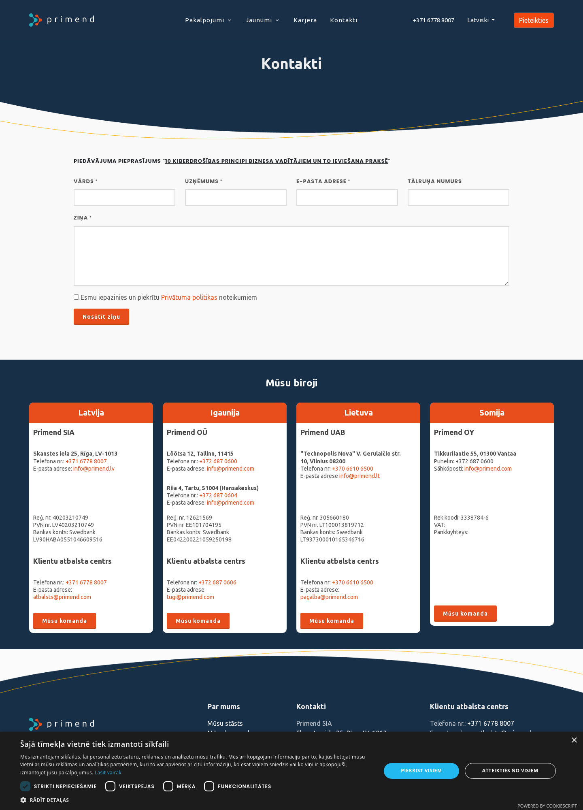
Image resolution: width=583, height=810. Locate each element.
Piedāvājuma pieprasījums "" (232, 161)
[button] (195, 800)
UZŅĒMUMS (204, 181)
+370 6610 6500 (352, 468)
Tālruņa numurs (435, 181)
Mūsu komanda (64, 621)
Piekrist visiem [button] (421, 770)
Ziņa (83, 218)
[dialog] (291, 771)
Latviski (478, 20)
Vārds (86, 181)
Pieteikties (534, 20)
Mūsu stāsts (225, 723)
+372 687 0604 (218, 495)
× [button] (574, 741)
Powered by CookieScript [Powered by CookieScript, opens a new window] (547, 806)
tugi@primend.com (190, 597)
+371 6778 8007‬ (433, 20)
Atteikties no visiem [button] (510, 770)
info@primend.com (230, 468)
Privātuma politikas (189, 297)
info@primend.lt (359, 476)
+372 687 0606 (217, 582)
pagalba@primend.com (329, 597)
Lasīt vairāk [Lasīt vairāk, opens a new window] (108, 772)
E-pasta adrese (323, 181)
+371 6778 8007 (86, 461)
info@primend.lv (94, 468)
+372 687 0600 (218, 461)
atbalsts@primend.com (62, 597)
